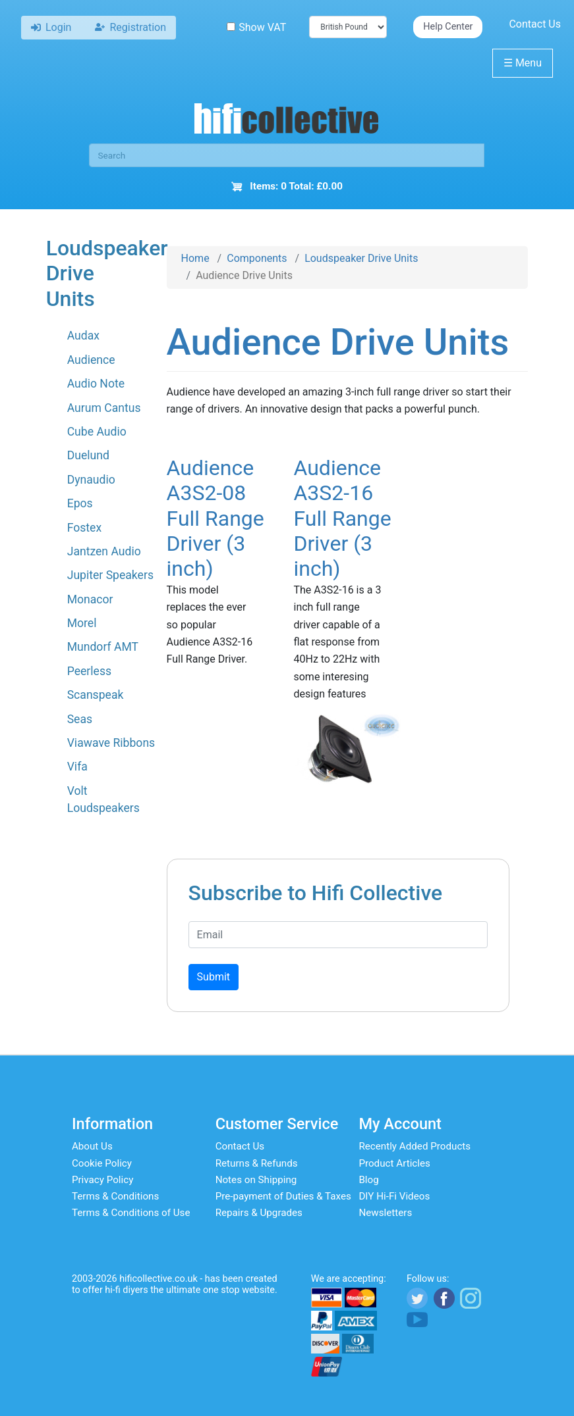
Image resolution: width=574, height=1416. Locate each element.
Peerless (89, 671)
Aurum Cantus (104, 408)
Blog (368, 1180)
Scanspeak (95, 694)
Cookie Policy (102, 1163)
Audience (91, 360)
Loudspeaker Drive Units (361, 258)
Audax (83, 335)
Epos (80, 503)
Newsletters (385, 1213)
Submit (213, 977)
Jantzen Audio (104, 551)
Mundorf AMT (102, 646)
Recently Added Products (415, 1146)
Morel (82, 623)
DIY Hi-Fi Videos (394, 1196)
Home (195, 258)
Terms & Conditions (115, 1196)
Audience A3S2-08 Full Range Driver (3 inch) (215, 518)
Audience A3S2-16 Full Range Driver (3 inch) (342, 518)
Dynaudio (91, 479)
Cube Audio (97, 431)
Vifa (77, 766)
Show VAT (256, 27)
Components (257, 258)
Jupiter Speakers (110, 575)
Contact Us (535, 24)
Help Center (448, 26)
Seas (79, 719)
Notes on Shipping (256, 1180)
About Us (92, 1146)
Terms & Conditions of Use (131, 1213)
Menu (522, 63)
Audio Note (96, 383)
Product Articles (394, 1163)
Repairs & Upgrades (258, 1213)
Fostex (84, 527)
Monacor (90, 599)
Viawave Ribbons (111, 742)
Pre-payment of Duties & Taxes (283, 1196)
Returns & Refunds (256, 1163)
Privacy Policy (103, 1180)
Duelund (88, 455)
